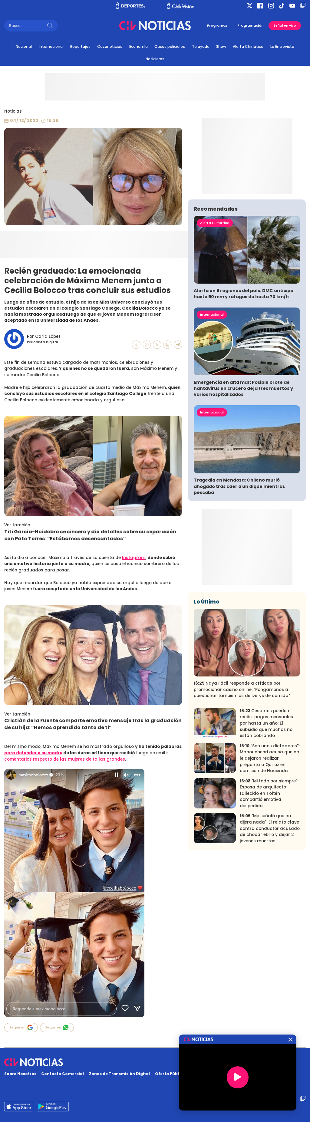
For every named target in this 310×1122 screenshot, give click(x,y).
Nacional (24, 46)
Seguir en (21, 1027)
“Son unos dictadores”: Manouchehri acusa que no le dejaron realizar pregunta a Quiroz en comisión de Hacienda (270, 829)
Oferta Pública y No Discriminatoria (192, 1073)
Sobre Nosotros (20, 1073)
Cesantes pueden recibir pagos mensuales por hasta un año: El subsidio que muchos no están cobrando (266, 795)
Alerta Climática (248, 46)
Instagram (133, 558)
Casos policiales (169, 46)
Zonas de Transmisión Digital (119, 1073)
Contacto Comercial (62, 1073)
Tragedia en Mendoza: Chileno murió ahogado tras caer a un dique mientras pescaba (239, 558)
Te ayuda (200, 46)
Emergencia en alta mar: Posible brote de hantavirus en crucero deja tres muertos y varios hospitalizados (243, 460)
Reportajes (80, 46)
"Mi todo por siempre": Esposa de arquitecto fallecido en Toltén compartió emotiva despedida (269, 865)
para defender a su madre (33, 753)
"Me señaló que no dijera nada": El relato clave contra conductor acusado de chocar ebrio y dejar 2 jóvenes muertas (270, 900)
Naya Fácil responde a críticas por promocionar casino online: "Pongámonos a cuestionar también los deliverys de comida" (242, 761)
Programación (250, 25)
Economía (138, 46)
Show (221, 46)
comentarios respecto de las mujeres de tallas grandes (64, 759)
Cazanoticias (109, 46)
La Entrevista (282, 46)
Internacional (51, 46)
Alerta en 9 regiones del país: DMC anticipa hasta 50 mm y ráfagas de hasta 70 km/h (243, 365)
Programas (217, 25)
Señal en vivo (284, 25)
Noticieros (155, 58)
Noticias (13, 111)
